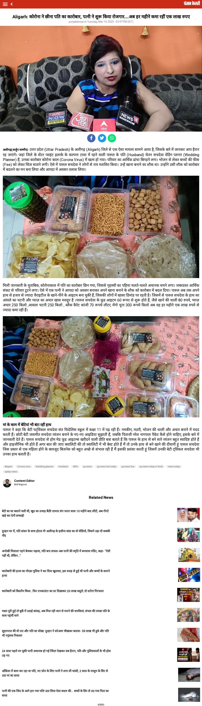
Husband (63, 466)
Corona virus (23, 466)
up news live (127, 466)
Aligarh (8, 466)
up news (87, 466)
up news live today (106, 466)
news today (174, 466)
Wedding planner (44, 466)
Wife (75, 466)
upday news (11, 471)
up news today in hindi (151, 466)
